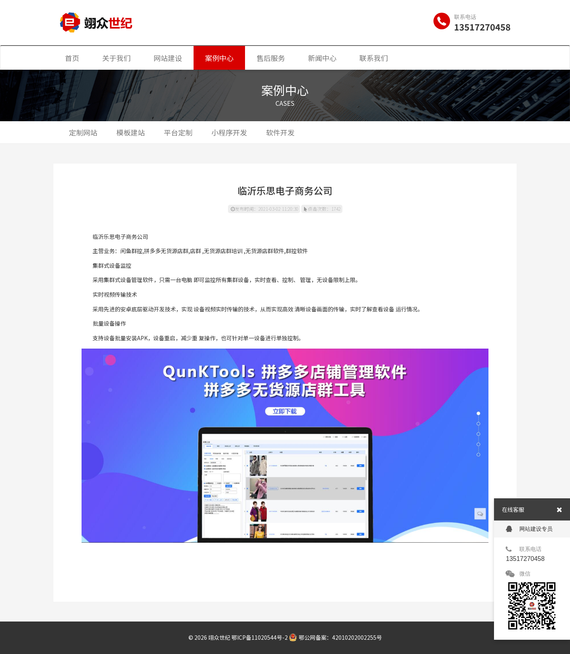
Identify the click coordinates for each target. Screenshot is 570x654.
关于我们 (116, 58)
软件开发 (280, 132)
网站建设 (168, 58)
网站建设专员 (529, 529)
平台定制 (178, 132)
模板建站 (130, 132)
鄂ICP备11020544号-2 (260, 637)
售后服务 (270, 58)
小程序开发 (229, 132)
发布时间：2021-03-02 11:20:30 (264, 208)
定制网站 (83, 132)
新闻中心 (322, 58)
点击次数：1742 (322, 208)
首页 (72, 58)
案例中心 (219, 58)
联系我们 (373, 58)
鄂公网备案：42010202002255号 (335, 637)
